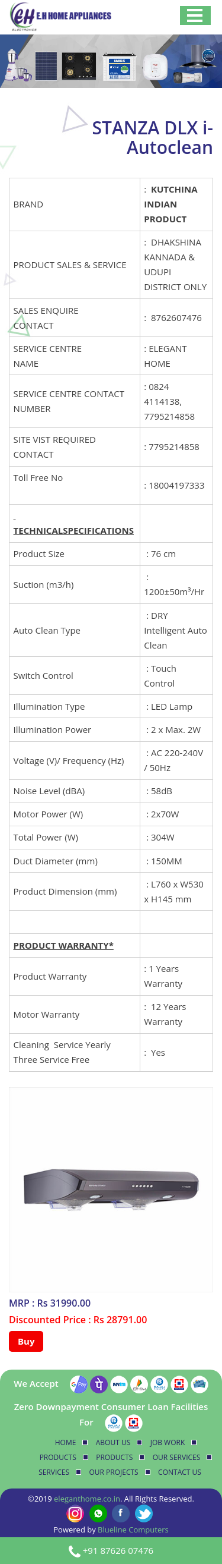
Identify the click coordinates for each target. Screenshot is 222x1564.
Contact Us (179, 1472)
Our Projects (114, 1472)
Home (65, 1442)
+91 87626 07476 (118, 1550)
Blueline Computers (133, 1529)
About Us (113, 1442)
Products (58, 1457)
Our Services (177, 1457)
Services (53, 1472)
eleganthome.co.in (87, 1498)
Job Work (167, 1442)
